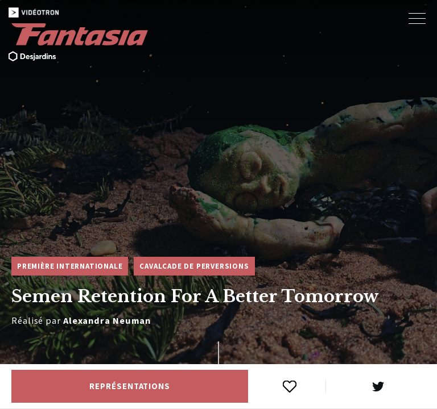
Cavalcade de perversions (194, 266)
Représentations (129, 386)
